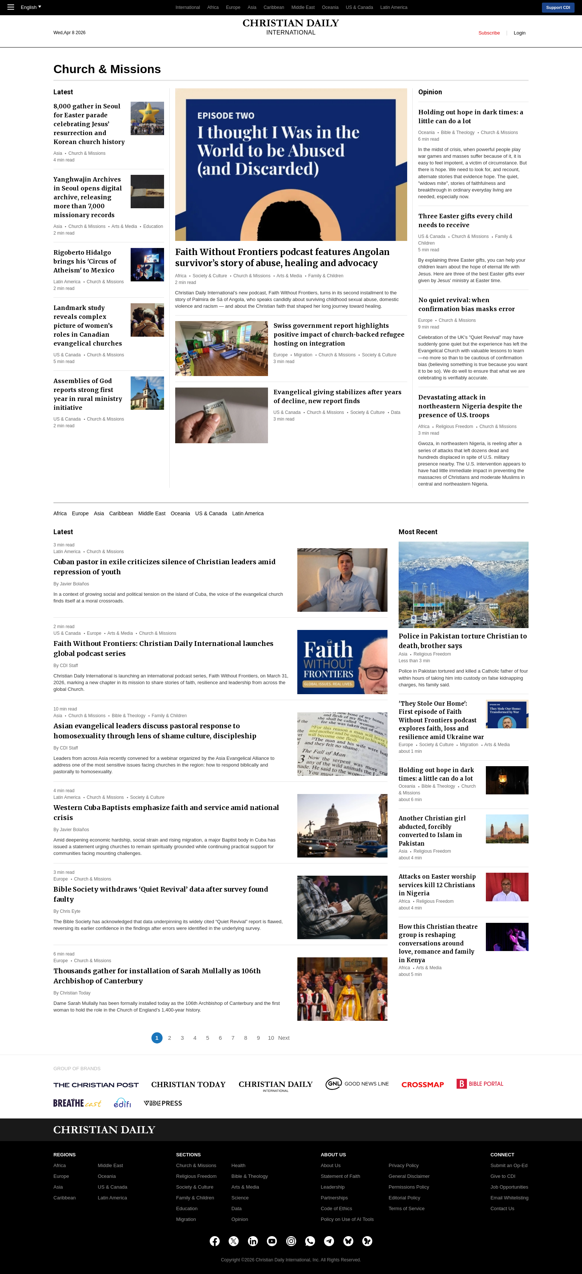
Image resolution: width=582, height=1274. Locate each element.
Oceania (330, 7)
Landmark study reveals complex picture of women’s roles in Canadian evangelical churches (87, 325)
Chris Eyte (70, 911)
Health (239, 1165)
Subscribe (489, 32)
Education (153, 226)
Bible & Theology (458, 132)
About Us (330, 1165)
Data (395, 412)
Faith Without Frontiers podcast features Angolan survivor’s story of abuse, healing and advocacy (282, 257)
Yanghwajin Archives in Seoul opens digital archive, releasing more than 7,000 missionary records (87, 197)
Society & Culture (210, 275)
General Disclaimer (409, 1176)
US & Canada (359, 7)
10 (271, 1038)
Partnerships (334, 1197)
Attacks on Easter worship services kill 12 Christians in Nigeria (437, 885)
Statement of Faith (340, 1176)
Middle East (303, 7)
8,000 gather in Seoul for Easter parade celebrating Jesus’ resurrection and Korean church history (89, 124)
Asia (252, 7)
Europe (233, 7)
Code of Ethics (336, 1208)
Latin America (394, 7)
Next (284, 1038)
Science (240, 1197)
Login (520, 32)
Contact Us (502, 1208)
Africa (213, 7)
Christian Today (75, 993)
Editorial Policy (404, 1197)
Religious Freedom (454, 426)
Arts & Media (289, 275)
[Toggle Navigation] (11, 7)
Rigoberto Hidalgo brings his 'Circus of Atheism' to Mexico (84, 261)
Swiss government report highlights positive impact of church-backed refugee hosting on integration (339, 334)
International (188, 7)
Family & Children (325, 275)
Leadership (332, 1187)
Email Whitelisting (509, 1197)
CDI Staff (69, 665)
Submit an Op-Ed (508, 1165)
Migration (303, 354)
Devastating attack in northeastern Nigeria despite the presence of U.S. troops (470, 406)
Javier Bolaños (74, 584)
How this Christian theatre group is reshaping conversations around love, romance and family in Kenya (438, 943)
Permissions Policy (409, 1187)
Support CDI (558, 7)
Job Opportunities (509, 1187)
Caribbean (274, 7)
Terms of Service (407, 1208)
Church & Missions (252, 275)
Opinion (240, 1219)
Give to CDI (502, 1176)
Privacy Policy (404, 1165)
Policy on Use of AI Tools (347, 1219)
